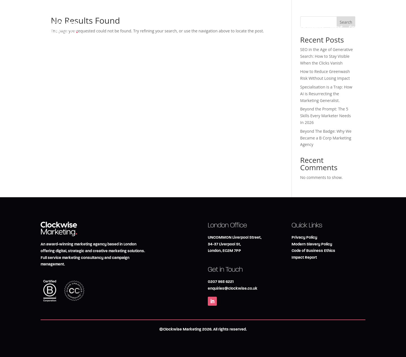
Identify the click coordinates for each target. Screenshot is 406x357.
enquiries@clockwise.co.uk (232, 288)
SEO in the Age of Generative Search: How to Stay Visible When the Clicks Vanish (326, 56)
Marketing (231, 27)
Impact (279, 27)
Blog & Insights (308, 27)
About (336, 27)
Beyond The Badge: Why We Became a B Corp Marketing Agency (326, 137)
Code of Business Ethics (313, 250)
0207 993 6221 (221, 281)
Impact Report (304, 257)
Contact (357, 27)
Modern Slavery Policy (312, 244)
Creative (257, 27)
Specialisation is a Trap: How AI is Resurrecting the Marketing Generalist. (326, 93)
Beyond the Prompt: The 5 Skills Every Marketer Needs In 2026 (325, 115)
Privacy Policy (304, 237)
